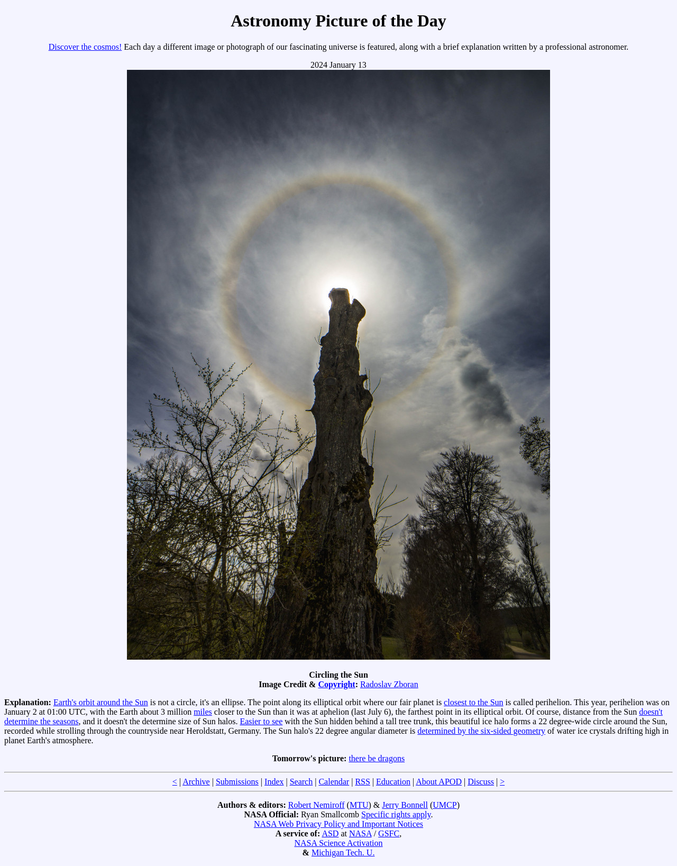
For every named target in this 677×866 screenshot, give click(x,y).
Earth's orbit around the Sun (100, 702)
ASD (330, 833)
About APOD (439, 781)
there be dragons (377, 758)
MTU (359, 804)
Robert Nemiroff (316, 804)
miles (203, 711)
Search (301, 781)
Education (393, 781)
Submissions (237, 781)
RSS (362, 781)
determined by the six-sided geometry (481, 730)
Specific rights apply (396, 814)
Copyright (336, 684)
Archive (196, 781)
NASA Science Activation (338, 842)
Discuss (481, 781)
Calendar (333, 781)
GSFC (388, 833)
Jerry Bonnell (405, 804)
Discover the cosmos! (85, 46)
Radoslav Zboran (389, 684)
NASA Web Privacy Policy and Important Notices (338, 823)
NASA (360, 833)
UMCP (444, 804)
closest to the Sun (473, 702)
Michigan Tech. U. (343, 852)
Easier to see (261, 721)
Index (273, 781)
